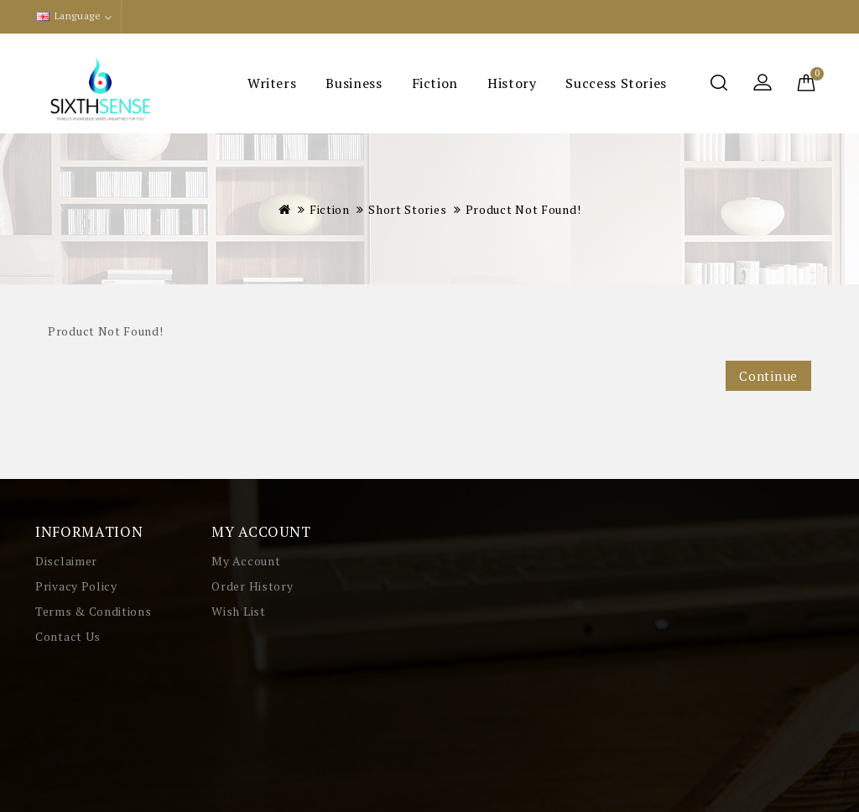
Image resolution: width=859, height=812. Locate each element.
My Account (245, 561)
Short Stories (407, 209)
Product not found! (523, 209)
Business (353, 83)
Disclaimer (66, 561)
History (511, 83)
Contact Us (68, 636)
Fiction (435, 83)
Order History (252, 586)
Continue (768, 375)
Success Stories (616, 83)
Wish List (238, 611)
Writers (271, 83)
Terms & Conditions (93, 611)
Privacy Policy (76, 586)
